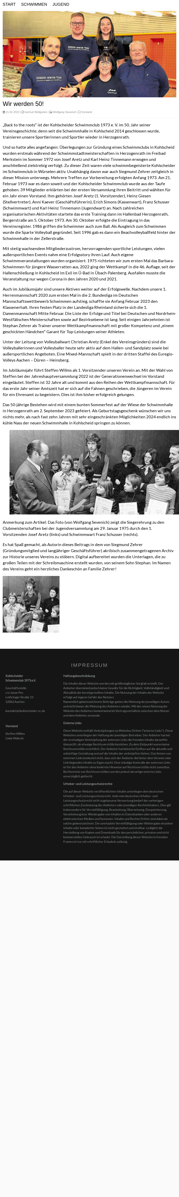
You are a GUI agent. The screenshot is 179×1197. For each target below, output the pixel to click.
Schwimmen (34, 4)
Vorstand (86, 112)
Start (9, 4)
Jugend (61, 4)
